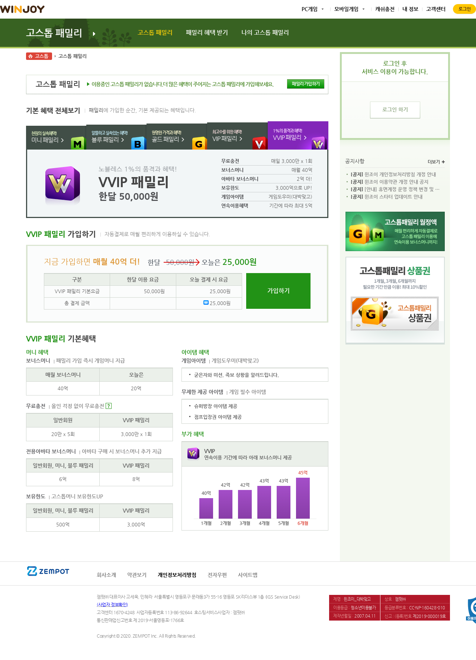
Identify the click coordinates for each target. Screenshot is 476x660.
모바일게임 (346, 9)
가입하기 (278, 290)
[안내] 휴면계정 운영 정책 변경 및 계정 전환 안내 (397, 189)
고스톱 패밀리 (54, 32)
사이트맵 (247, 575)
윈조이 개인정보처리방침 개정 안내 (393, 174)
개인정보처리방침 (177, 575)
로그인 (465, 9)
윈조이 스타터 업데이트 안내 (386, 197)
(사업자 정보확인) (112, 604)
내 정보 (410, 9)
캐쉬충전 (385, 9)
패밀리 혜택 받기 (207, 32)
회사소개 (106, 575)
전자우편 (217, 575)
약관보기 (137, 575)
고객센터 (436, 9)
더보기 (436, 161)
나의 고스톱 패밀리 (265, 32)
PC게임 (310, 9)
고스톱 (41, 56)
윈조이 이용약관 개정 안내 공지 (389, 182)
